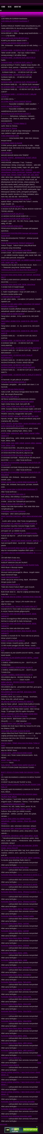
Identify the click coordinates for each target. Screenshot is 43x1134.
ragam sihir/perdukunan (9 (10, 584)
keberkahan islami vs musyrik (11, 143)
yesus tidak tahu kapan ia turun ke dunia (15, 731)
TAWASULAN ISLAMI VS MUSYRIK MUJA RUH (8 (19, 270)
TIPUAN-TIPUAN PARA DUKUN (12, 389)
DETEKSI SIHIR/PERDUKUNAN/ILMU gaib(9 (17, 401)
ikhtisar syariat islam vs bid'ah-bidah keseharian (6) (19, 482)
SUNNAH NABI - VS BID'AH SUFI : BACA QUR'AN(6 (20, 340)
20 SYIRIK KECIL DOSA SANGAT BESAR (16, 101)
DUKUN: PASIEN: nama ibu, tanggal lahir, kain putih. (20, 416)
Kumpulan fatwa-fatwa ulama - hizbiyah (15, 945)
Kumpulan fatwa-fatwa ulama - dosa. (14, 1036)
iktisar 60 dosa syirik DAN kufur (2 (13, 494)
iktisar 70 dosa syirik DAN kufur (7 (13, 499)
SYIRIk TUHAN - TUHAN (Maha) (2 (13, 123)
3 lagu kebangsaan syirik (10, 136)
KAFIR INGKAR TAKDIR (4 (11, 106)
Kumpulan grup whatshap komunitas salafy (16, 1116)
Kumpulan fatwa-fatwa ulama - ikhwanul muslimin (18, 902)
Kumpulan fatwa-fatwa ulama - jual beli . (15, 923)
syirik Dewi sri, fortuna (9, 128)
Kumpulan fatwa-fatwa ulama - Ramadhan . (16, 967)
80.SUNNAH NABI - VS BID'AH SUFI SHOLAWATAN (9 (21, 348)
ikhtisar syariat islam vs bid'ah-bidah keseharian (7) (19, 489)
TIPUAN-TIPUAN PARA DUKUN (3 (13, 382)
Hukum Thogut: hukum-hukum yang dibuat (16, 250)
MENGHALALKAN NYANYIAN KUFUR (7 (16, 114)
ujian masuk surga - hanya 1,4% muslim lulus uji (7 (19, 606)
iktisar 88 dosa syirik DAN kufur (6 (13, 504)
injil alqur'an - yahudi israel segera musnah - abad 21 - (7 (21, 541)
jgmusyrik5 (3, 1124)
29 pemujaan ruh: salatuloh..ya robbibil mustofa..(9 (19, 523)
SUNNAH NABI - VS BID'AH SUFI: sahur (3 (16, 62)
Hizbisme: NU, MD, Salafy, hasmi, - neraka (16, 809)
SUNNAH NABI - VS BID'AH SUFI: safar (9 (16, 75)
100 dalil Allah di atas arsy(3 (11, 560)
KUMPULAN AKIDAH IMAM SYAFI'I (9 (15, 43)
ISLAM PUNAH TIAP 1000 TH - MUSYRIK (16, 723)
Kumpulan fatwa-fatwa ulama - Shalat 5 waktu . (18, 909)
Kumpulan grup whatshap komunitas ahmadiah (18, 1102)
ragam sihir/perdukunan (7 (10, 577)
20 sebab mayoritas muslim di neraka (14, 589)
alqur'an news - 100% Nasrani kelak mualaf (16, 753)
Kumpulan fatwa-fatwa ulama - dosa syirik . (16, 997)
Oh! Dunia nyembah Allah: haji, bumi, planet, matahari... (21, 858)
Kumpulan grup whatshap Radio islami (15, 867)
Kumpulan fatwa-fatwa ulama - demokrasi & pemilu (19, 884)
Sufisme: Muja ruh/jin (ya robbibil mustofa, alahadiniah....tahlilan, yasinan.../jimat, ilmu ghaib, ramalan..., (18, 821)
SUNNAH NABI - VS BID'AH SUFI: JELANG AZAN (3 (20, 50)
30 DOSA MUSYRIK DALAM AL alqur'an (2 (16, 450)
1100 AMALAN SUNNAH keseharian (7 (15, 21)
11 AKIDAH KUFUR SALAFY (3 (12, 214)
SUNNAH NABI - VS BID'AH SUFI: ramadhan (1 (18, 70)
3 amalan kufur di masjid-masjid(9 (13, 289)
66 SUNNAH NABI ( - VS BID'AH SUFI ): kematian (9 (20, 87)
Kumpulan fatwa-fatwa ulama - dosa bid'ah (16, 1021)
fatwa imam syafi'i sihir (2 (10, 397)
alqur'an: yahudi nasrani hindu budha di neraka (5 (18, 706)
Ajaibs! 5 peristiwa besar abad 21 (13, 641)
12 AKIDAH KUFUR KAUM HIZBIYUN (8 (15, 219)
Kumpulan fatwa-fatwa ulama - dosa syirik (16, 1004)
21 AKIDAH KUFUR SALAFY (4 (12, 206)
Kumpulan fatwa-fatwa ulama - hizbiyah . (15, 938)
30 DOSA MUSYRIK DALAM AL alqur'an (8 (16, 455)
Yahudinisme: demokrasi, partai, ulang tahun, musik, (19, 836)
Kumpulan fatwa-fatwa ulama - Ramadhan (16, 975)
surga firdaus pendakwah (10, 31)
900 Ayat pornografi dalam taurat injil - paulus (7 (18, 548)
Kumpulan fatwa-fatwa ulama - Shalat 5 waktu (17, 916)
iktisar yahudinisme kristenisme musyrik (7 (16, 199)
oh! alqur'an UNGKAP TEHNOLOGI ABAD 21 (17, 701)
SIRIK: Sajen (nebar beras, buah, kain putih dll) (18, 406)
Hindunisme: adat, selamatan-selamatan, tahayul (18, 828)
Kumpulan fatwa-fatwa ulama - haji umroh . (16, 982)
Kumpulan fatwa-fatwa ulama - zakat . (14, 953)
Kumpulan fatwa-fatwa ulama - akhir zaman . (17, 1043)
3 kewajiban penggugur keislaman (13, 511)
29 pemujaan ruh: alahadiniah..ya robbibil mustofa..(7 (20, 528)
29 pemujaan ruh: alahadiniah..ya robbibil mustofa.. (19, 533)
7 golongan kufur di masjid (10, 297)
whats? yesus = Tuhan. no (10, 760)
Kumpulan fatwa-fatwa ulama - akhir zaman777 (18, 1050)
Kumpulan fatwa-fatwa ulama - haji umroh (16, 989)
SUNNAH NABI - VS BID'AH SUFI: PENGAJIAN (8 (19, 82)
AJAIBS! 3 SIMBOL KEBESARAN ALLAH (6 (16, 667)
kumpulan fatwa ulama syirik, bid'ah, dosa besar (18, 284)
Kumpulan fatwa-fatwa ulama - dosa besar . (16, 1028)
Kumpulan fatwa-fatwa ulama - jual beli (15, 931)
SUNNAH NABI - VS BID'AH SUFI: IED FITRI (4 (18, 58)
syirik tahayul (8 (6, 153)
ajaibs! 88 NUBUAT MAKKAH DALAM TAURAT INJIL (20, 565)
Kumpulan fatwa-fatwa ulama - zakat (14, 960)
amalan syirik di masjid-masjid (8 (12, 314)
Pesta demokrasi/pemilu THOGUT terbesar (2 (17, 243)
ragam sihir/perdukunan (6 (10, 570)
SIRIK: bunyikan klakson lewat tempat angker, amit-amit (21, 411)
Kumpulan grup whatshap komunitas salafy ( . (17, 1109)
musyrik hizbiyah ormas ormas (12, 226)
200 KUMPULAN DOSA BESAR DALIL (15, 38)
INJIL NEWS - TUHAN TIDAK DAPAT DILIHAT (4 (18, 765)
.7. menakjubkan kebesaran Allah (13, 804)
